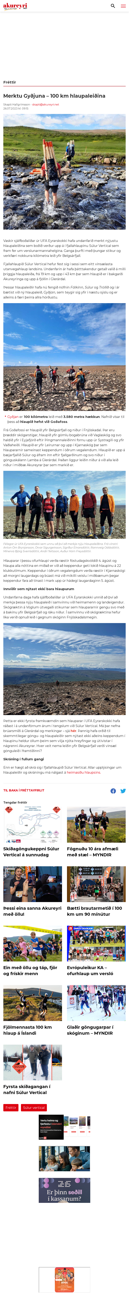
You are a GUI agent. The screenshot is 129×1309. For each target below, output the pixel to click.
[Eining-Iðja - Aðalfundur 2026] (64, 44)
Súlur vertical (34, 1108)
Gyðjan (13, 417)
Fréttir (10, 1108)
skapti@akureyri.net (45, 104)
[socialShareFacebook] (113, 791)
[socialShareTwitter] (123, 791)
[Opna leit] (113, 5)
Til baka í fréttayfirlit (23, 790)
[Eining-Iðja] (64, 1248)
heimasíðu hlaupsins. (84, 772)
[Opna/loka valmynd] (123, 6)
